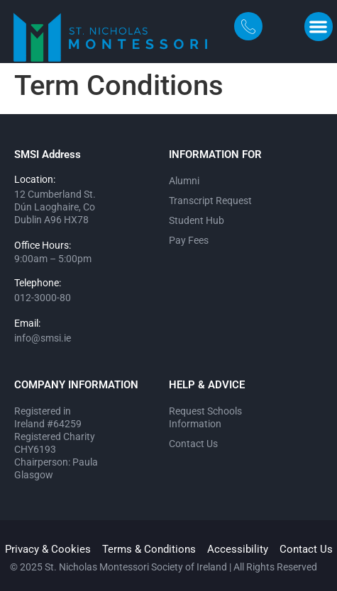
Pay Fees (189, 240)
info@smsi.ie (42, 338)
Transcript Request (210, 200)
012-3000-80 (42, 297)
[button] (318, 26)
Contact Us (193, 443)
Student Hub (196, 220)
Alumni (184, 180)
